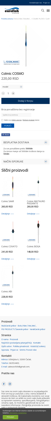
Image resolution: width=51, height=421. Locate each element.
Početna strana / (7, 19)
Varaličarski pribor (37, 329)
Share (5, 134)
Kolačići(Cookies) (37, 346)
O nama (4, 339)
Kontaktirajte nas (36, 3)
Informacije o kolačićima (18, 413)
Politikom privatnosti (29, 120)
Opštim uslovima (16, 120)
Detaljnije (7, 214)
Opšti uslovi (6, 346)
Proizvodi (14, 339)
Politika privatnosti (21, 346)
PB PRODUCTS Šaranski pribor (14, 329)
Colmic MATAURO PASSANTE (36, 202)
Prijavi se (46, 3)
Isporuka (5, 350)
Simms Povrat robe (28, 350)
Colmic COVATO (9, 246)
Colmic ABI (6, 291)
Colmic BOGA (33, 246)
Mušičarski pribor (8, 326)
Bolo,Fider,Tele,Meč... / (23, 19)
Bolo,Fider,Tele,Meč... (27, 326)
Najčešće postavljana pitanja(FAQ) (16, 343)
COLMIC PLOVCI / (38, 19)
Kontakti (37, 343)
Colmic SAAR (7, 201)
